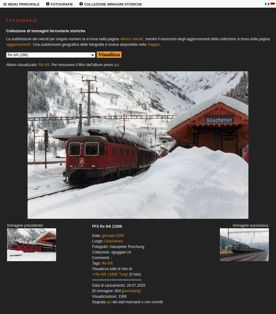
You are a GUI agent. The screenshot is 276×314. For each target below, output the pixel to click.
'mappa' (153, 44)
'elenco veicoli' (132, 39)
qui (116, 65)
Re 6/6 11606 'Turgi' (111, 274)
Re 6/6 (44, 65)
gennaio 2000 (113, 236)
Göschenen (113, 241)
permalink (131, 291)
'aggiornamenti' (18, 44)
